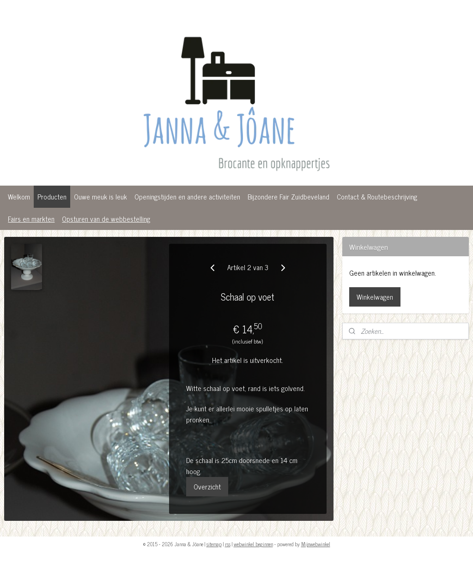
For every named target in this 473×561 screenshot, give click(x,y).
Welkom (19, 196)
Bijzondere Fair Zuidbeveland (288, 196)
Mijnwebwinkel (315, 544)
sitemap (214, 544)
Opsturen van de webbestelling (106, 218)
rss (227, 544)
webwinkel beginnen (253, 544)
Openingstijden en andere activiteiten (187, 196)
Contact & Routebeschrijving (377, 196)
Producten (52, 196)
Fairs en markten (31, 218)
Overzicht (207, 486)
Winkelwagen (375, 296)
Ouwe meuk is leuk (100, 196)
